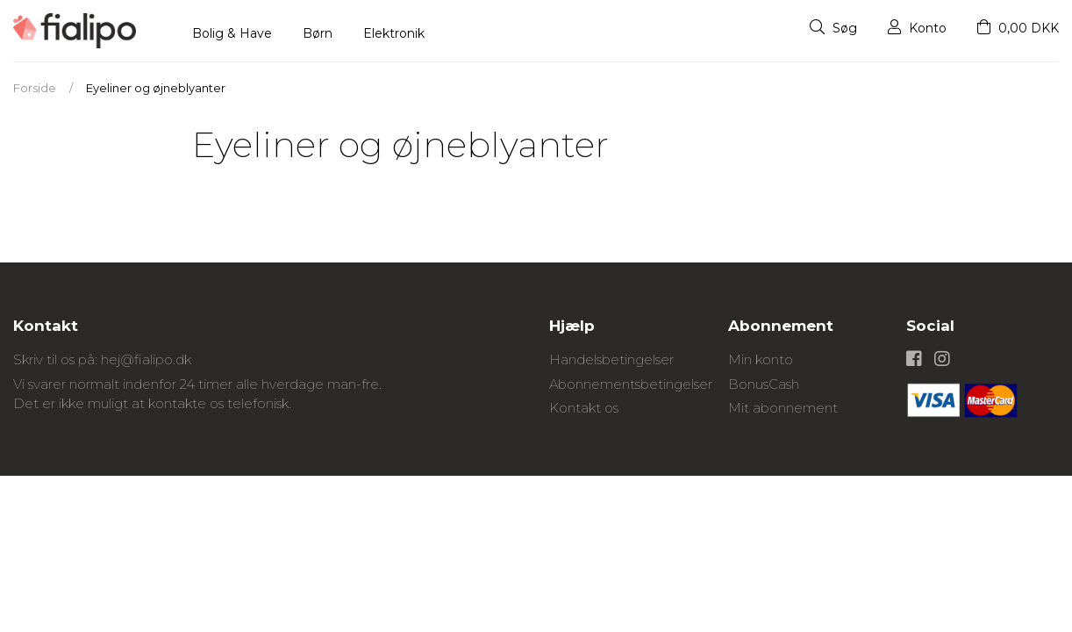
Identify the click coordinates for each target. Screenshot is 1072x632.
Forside (34, 88)
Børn (317, 33)
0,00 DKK (1018, 28)
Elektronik (394, 33)
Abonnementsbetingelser (630, 384)
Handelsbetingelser (611, 359)
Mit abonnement (783, 407)
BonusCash (763, 384)
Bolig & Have (232, 33)
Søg (833, 28)
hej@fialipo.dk (146, 359)
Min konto (760, 359)
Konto (917, 28)
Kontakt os (583, 407)
